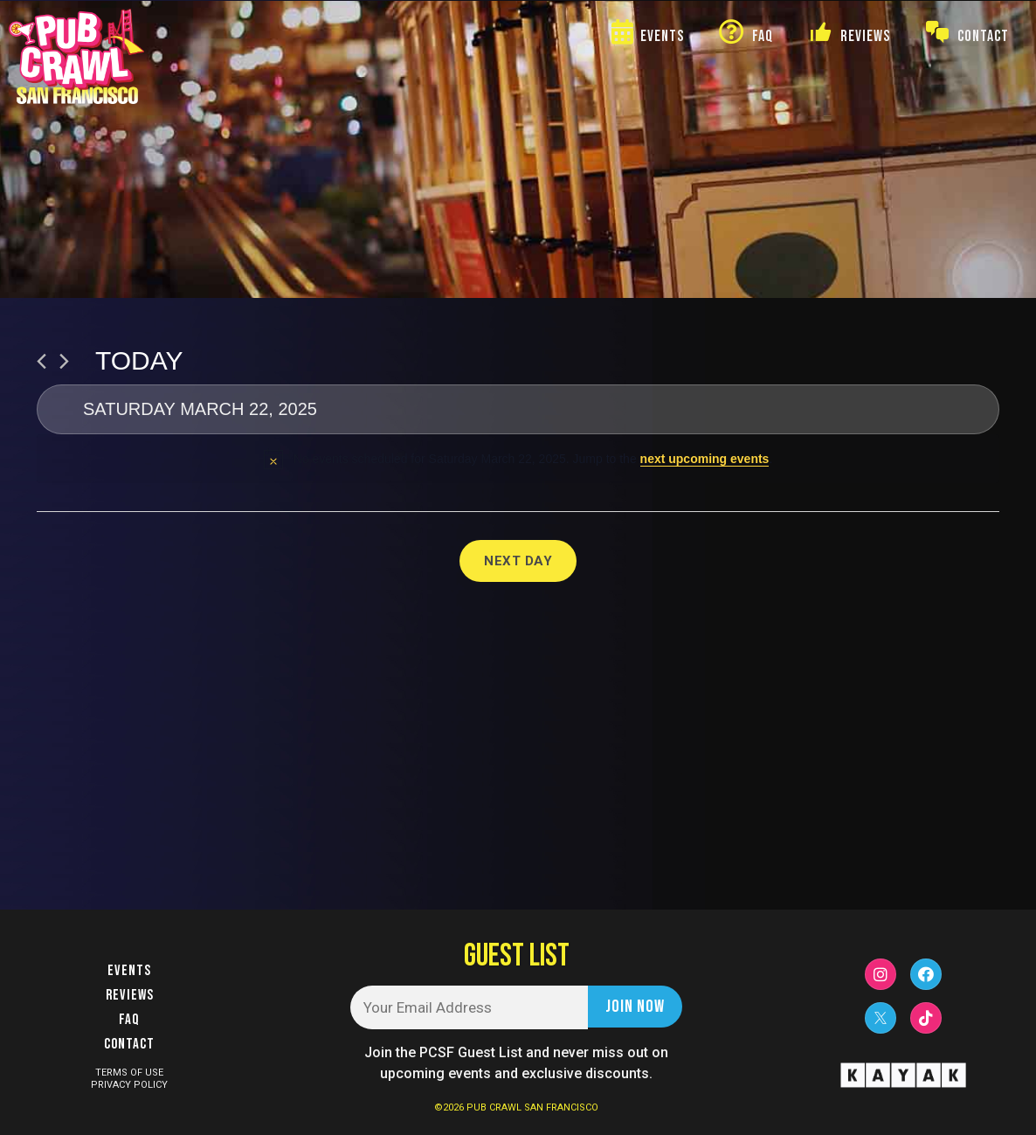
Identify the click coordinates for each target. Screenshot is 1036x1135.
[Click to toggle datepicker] (518, 409)
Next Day (518, 561)
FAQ (129, 1019)
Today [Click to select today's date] (139, 360)
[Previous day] (41, 361)
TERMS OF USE (129, 1072)
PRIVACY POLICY (129, 1084)
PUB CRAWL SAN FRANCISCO (532, 1107)
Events (129, 970)
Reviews (130, 995)
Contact (129, 1044)
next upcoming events (705, 459)
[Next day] (64, 361)
